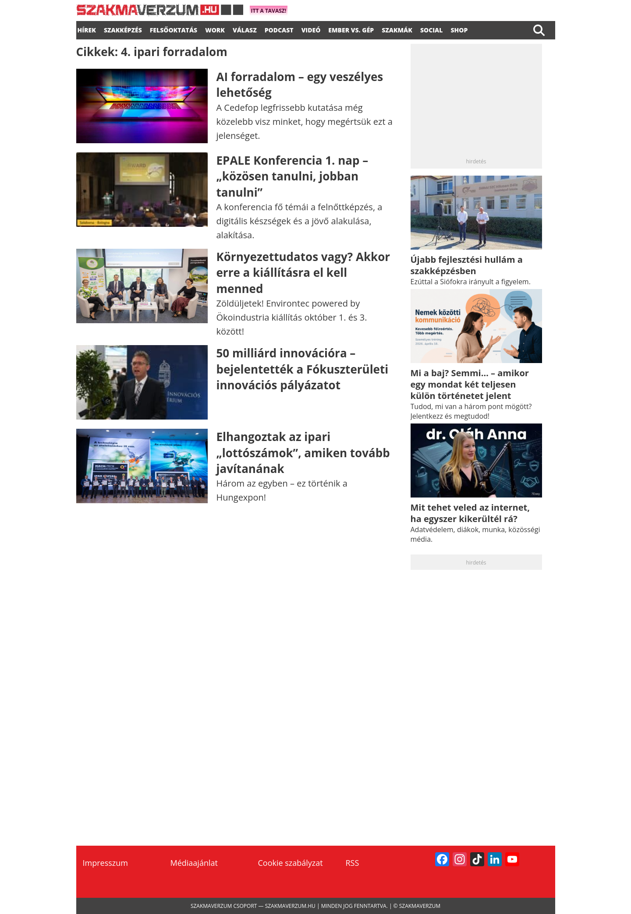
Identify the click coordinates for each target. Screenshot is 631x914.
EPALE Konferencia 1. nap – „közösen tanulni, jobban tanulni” (292, 176)
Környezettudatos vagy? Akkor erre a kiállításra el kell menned (303, 272)
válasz (245, 29)
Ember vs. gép (351, 29)
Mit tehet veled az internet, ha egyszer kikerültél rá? (470, 513)
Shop (459, 29)
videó (311, 29)
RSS (352, 863)
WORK (215, 29)
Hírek (87, 29)
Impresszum (105, 863)
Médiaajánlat (194, 863)
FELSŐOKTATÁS (173, 29)
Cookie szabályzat (290, 863)
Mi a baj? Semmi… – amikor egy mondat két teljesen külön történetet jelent (470, 384)
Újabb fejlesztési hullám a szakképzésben (467, 265)
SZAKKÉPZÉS (123, 29)
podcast (279, 29)
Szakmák (397, 29)
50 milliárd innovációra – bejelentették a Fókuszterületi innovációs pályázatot (302, 369)
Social (431, 29)
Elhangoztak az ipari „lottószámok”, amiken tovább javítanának (303, 452)
